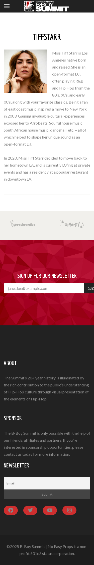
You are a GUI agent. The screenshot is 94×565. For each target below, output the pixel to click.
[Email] (47, 483)
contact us (13, 454)
